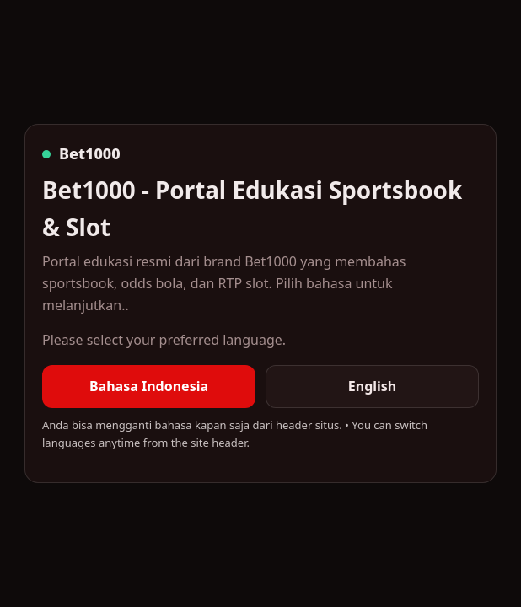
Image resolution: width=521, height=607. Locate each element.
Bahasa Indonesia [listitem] (148, 386)
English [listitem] (372, 386)
